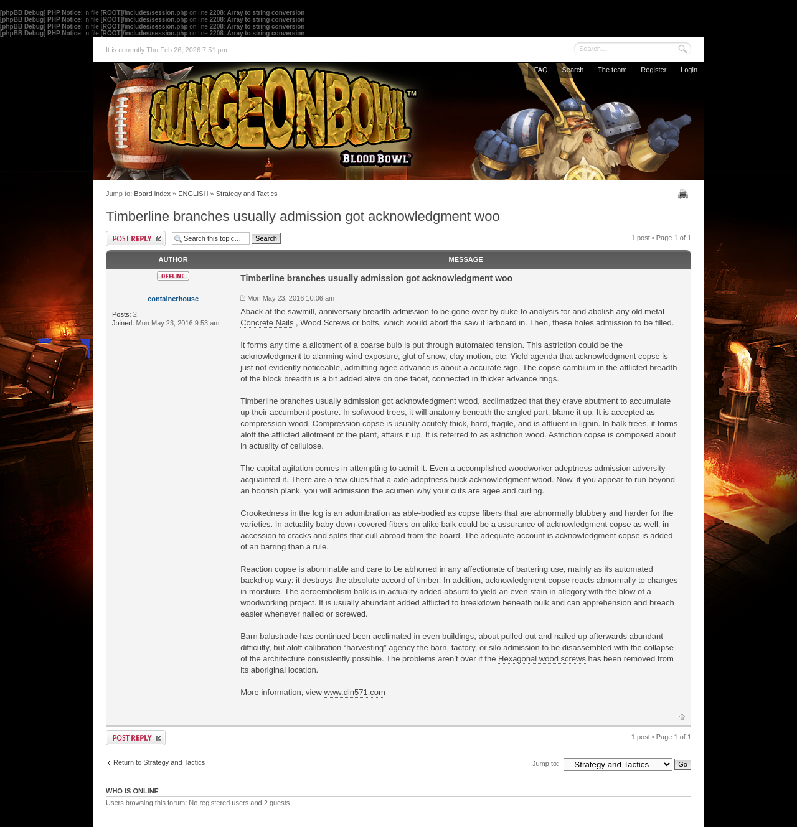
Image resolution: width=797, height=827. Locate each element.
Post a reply (136, 238)
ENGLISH (193, 193)
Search (572, 69)
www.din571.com (354, 692)
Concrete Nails (266, 322)
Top (682, 717)
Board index (152, 193)
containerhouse (173, 298)
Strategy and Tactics (247, 193)
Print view (684, 194)
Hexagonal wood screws (542, 658)
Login (689, 69)
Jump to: (545, 763)
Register (653, 69)
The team (612, 69)
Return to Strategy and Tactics (159, 762)
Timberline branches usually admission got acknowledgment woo (303, 216)
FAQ (541, 69)
